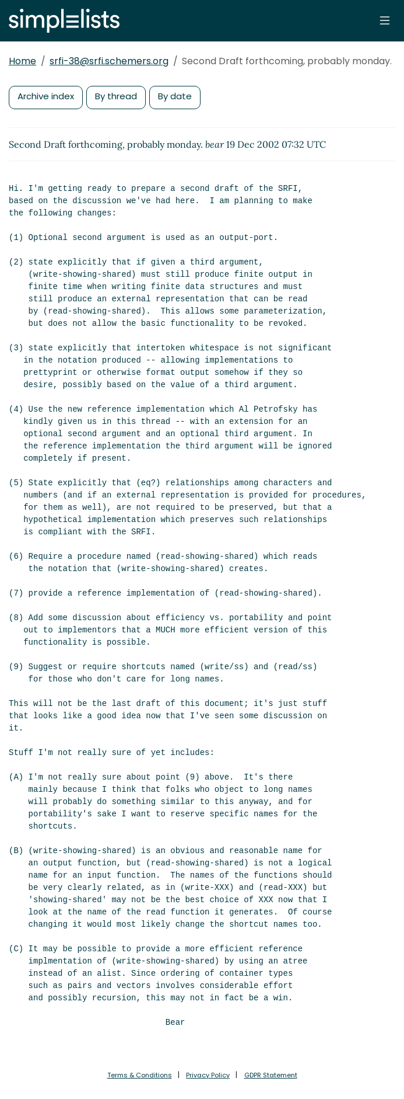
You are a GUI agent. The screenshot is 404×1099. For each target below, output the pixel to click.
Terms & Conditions (139, 1075)
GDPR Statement (270, 1075)
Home (22, 61)
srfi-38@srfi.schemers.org (109, 61)
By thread (116, 96)
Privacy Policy (208, 1075)
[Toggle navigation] (384, 20)
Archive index (45, 96)
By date (175, 96)
